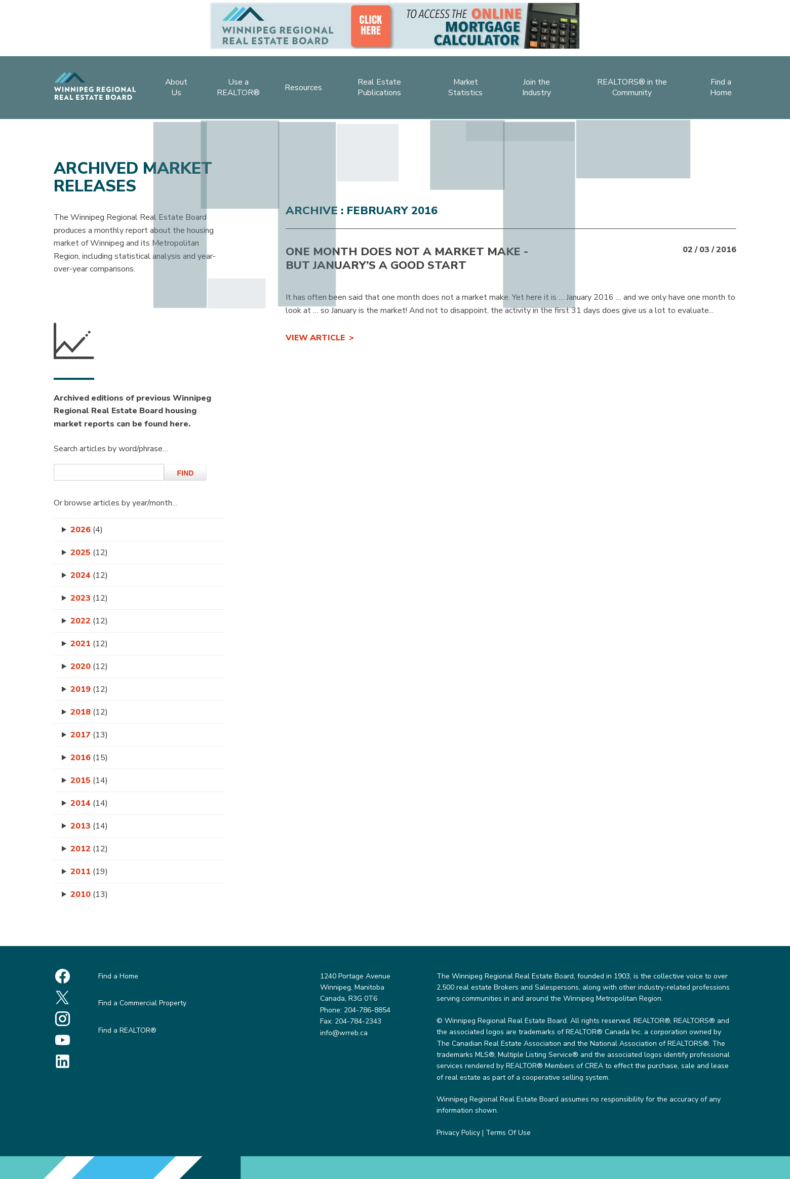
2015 (89, 780)
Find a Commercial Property (142, 1003)
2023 (89, 598)
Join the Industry (540, 89)
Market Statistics (466, 89)
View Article (315, 337)
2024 (89, 575)
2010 (89, 894)
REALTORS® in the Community (635, 89)
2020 (89, 666)
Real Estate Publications (379, 89)
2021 (89, 643)
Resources (302, 89)
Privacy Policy (458, 1132)
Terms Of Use (508, 1132)
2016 (89, 757)
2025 (89, 552)
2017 (89, 734)
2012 (89, 848)
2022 (89, 620)
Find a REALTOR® (127, 1030)
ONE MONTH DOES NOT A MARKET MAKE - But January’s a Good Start (407, 258)
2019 (89, 689)
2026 (86, 529)
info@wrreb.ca (344, 1033)
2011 (89, 871)
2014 (89, 803)
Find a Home (726, 89)
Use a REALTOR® (236, 89)
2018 (89, 712)
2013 (89, 826)
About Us (171, 89)
